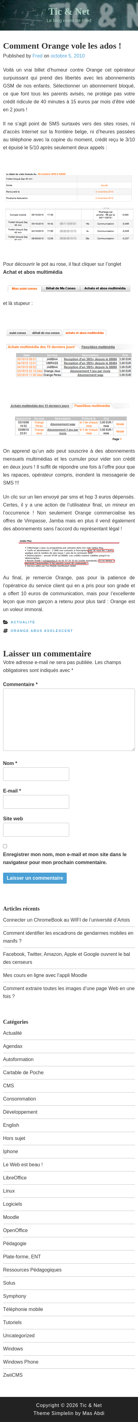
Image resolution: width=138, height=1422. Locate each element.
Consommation (19, 1098)
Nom (10, 763)
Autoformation (18, 1059)
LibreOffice (15, 1177)
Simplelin (62, 1413)
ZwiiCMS (13, 1375)
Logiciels (12, 1204)
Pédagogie (15, 1243)
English (11, 1125)
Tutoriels (12, 1322)
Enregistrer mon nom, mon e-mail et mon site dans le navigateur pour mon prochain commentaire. (65, 858)
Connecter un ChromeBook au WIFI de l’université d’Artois (66, 920)
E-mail (12, 790)
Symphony (14, 1296)
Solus (9, 1283)
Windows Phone (21, 1361)
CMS (8, 1085)
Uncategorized (19, 1335)
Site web (13, 818)
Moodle (11, 1217)
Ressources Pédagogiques (32, 1269)
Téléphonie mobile (23, 1309)
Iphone (10, 1151)
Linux (9, 1191)
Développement (20, 1112)
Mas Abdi (93, 1413)
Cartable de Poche (23, 1072)
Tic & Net (68, 11)
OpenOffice (15, 1230)
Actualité (23, 622)
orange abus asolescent (42, 631)
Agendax (12, 1046)
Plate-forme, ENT (22, 1256)
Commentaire (20, 684)
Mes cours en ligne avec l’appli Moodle (45, 975)
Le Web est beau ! (23, 1164)
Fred (37, 55)
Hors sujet (14, 1138)
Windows (13, 1348)
